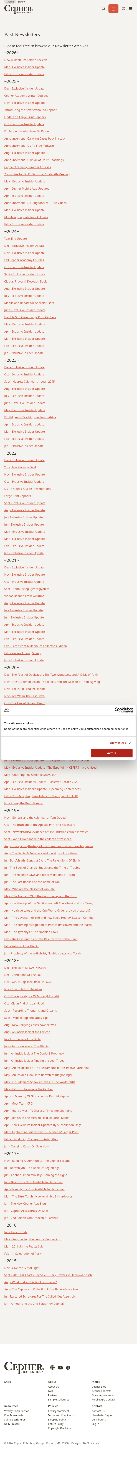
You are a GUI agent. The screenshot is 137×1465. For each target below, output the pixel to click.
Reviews (52, 1395)
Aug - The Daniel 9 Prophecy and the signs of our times (41, 853)
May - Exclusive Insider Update (24, 181)
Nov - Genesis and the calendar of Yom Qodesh (35, 818)
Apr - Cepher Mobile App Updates (26, 188)
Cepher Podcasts (101, 1391)
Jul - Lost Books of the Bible (22, 1039)
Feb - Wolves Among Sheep (22, 653)
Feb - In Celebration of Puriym (24, 1254)
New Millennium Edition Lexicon (25, 60)
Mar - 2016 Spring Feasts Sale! (24, 1246)
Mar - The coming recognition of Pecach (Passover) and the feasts (48, 925)
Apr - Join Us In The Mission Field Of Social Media (36, 1118)
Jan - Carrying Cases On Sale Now (26, 1146)
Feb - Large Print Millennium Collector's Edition (35, 646)
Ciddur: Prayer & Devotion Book (25, 281)
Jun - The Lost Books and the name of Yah (32, 882)
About (52, 1382)
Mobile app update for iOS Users (26, 217)
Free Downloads (13, 1415)
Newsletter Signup (102, 1415)
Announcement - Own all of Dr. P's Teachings (34, 160)
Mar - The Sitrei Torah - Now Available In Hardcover (38, 1196)
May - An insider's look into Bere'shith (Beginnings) (38, 1075)
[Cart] (113, 8)
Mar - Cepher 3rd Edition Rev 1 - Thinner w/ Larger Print (41, 1132)
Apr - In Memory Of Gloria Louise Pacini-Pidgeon (36, 1096)
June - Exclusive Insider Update (24, 310)
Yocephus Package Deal (20, 467)
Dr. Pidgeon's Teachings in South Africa (30, 417)
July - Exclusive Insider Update (24, 296)
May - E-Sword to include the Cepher (28, 1089)
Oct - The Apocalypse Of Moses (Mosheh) (31, 996)
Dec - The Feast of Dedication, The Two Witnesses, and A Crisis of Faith (51, 675)
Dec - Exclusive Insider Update (24, 88)
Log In (95, 1424)
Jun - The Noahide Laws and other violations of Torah (39, 875)
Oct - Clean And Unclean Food (24, 1003)
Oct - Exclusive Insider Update (24, 124)
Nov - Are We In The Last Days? (24, 696)
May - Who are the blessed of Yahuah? (29, 889)
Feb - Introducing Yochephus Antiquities (31, 1139)
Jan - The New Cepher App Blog (25, 1204)
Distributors (99, 1419)
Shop (7, 1382)
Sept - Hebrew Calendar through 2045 (29, 381)
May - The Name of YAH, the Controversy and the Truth (40, 896)
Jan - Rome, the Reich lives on (23, 803)
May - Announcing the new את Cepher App (32, 1239)
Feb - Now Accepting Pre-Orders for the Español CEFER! (41, 796)
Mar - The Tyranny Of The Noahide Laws (31, 932)
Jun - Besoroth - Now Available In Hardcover (33, 1182)
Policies (53, 1406)
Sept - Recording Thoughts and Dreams (30, 1011)
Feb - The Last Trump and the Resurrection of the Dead (40, 939)
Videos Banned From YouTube (24, 596)
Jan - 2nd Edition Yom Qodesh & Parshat (31, 1218)
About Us (53, 1386)
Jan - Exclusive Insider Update (24, 353)
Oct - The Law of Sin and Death (24, 703)
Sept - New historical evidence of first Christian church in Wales (46, 832)
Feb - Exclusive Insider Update (24, 74)
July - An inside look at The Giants (26, 1046)
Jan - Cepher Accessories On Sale (26, 1211)
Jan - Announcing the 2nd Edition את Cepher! (34, 1304)
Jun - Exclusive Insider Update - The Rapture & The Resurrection (46, 760)
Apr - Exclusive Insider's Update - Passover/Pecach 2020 (41, 782)
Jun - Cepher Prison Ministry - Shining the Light (35, 1175)
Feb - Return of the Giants (21, 946)
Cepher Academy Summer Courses (27, 167)
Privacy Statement (58, 1411)
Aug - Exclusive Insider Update (24, 153)
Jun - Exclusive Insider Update (24, 524)
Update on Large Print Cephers (25, 117)
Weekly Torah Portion (16, 1411)
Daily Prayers (11, 1424)
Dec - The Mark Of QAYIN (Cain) (25, 968)
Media (96, 1382)
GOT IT (111, 753)
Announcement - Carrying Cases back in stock (34, 138)
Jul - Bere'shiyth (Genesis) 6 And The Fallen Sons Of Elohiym (43, 860)
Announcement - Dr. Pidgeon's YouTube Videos (35, 203)
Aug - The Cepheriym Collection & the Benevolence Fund (42, 1289)
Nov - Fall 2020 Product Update (25, 689)
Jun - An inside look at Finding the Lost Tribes (34, 1061)
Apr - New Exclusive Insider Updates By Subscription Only (42, 1125)
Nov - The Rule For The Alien (23, 989)
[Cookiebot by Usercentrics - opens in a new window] (117, 710)
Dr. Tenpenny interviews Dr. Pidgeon (28, 131)
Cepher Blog (99, 1386)
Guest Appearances (103, 1395)
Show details (118, 742)
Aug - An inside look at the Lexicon (27, 1032)
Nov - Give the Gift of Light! (22, 1268)
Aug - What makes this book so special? (30, 1282)
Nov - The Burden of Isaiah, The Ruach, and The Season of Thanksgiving (52, 682)
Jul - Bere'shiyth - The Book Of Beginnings (32, 1168)
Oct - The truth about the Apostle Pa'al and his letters (39, 825)
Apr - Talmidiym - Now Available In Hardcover (34, 1189)
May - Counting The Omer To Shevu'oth (30, 775)
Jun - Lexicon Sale (15, 1232)
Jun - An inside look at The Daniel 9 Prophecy (34, 1053)
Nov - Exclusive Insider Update (24, 103)
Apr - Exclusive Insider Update (24, 196)
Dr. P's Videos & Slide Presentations (27, 489)
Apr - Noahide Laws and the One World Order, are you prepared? (47, 910)
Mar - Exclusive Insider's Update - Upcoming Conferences (42, 789)
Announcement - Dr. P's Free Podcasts (29, 146)
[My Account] (123, 8)
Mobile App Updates (104, 1399)
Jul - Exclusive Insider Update (23, 517)
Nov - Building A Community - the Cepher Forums (37, 1161)
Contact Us (98, 1411)
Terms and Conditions (60, 1415)
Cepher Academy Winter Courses (26, 96)
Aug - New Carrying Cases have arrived (30, 1025)
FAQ (50, 1391)
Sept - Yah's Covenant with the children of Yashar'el (38, 839)
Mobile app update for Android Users (29, 303)
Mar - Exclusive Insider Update (24, 67)
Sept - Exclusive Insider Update (24, 274)
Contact (97, 1406)
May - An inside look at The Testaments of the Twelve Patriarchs (46, 1068)
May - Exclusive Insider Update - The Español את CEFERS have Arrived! (50, 767)
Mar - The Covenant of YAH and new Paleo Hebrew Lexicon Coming (49, 918)
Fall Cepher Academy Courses (24, 260)
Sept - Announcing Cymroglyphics (26, 589)
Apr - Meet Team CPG (18, 1103)
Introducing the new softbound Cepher (30, 110)
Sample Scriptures (58, 1399)
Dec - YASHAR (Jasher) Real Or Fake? (28, 982)
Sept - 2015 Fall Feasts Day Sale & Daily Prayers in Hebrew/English (48, 1275)
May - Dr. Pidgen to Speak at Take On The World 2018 (39, 1082)
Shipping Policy (57, 1419)
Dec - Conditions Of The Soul (23, 975)
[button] (103, 8)
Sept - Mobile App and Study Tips (26, 1018)
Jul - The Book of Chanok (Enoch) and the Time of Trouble (42, 868)
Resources (11, 1406)
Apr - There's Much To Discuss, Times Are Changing (38, 1111)
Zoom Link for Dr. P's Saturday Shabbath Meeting (37, 174)
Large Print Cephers (17, 496)
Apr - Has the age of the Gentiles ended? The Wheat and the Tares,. (49, 903)
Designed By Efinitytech (85, 1443)
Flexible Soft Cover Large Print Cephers (30, 317)
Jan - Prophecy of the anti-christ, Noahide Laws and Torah (42, 953)
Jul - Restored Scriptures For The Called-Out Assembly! (40, 1296)
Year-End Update (15, 239)
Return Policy (55, 1424)
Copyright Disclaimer (60, 1428)
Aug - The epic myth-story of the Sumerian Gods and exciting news (48, 846)
